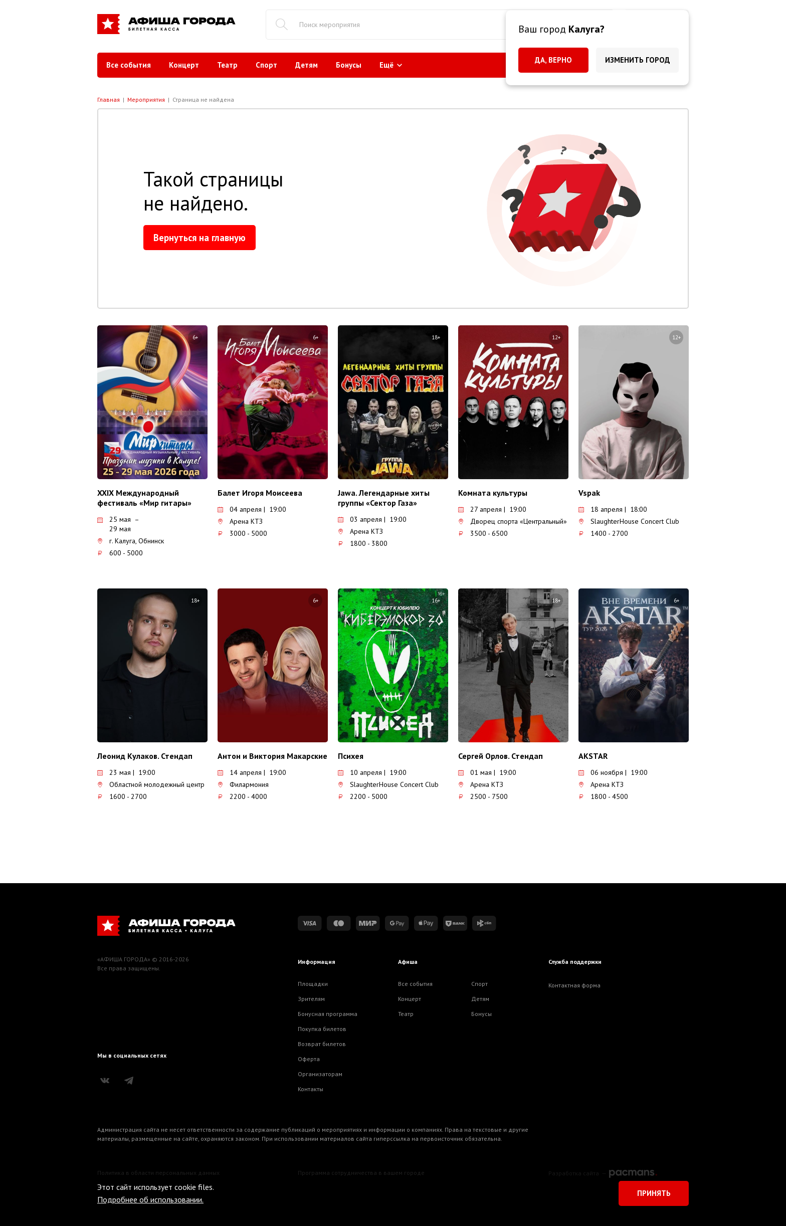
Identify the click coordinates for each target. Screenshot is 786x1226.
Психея (350, 756)
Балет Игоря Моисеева (260, 493)
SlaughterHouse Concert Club (628, 521)
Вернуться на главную (199, 238)
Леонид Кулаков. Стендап (144, 756)
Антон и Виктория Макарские (272, 756)
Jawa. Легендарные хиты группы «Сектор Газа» (384, 498)
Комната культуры (492, 493)
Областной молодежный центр (151, 784)
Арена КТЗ (240, 521)
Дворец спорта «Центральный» (512, 521)
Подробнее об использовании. (150, 1199)
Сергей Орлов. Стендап (500, 756)
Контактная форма (574, 985)
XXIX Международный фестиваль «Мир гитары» (144, 498)
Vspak (589, 493)
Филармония (243, 784)
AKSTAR (593, 756)
